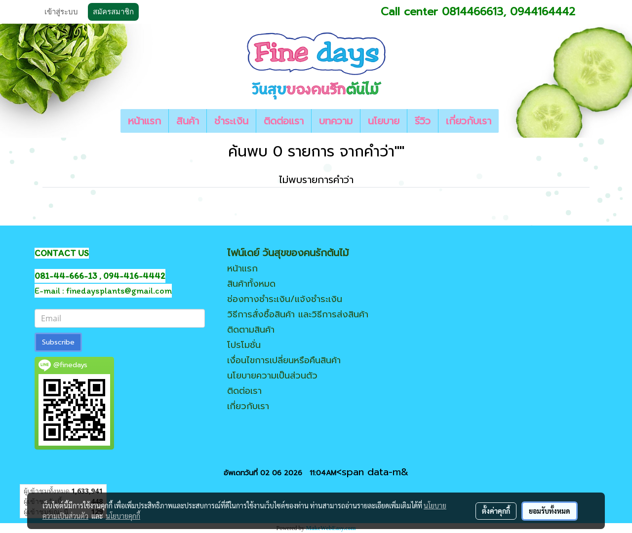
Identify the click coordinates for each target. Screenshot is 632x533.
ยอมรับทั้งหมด (549, 510)
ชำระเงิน (231, 121)
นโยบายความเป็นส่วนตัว (272, 375)
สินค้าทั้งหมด (251, 284)
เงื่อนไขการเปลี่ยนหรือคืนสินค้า (284, 360)
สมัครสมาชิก (113, 12)
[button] (508, 121)
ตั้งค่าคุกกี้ (496, 510)
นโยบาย (383, 121)
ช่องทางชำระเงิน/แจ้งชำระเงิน (284, 299)
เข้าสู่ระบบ (61, 12)
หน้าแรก (144, 121)
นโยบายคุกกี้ (123, 515)
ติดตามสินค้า (251, 330)
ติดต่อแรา (284, 121)
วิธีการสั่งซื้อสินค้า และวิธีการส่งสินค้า (297, 314)
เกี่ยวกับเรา (468, 121)
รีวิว (423, 121)
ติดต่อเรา (244, 391)
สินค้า (187, 121)
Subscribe (58, 342)
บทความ (336, 121)
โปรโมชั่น (244, 345)
